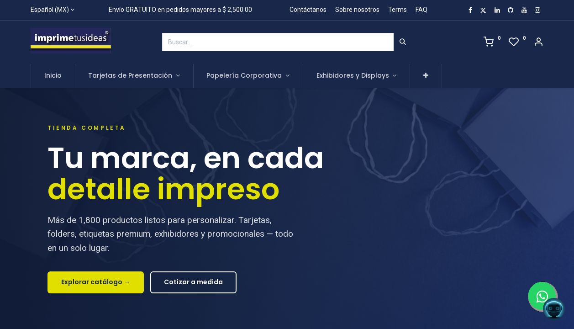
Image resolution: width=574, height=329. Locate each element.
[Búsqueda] (403, 42)
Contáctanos (308, 9)
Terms (397, 9)
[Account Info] (538, 43)
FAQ (421, 9)
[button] (426, 76)
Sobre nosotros (357, 9)
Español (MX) (50, 9)
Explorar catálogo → (95, 282)
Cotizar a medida (193, 282)
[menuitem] (53, 76)
